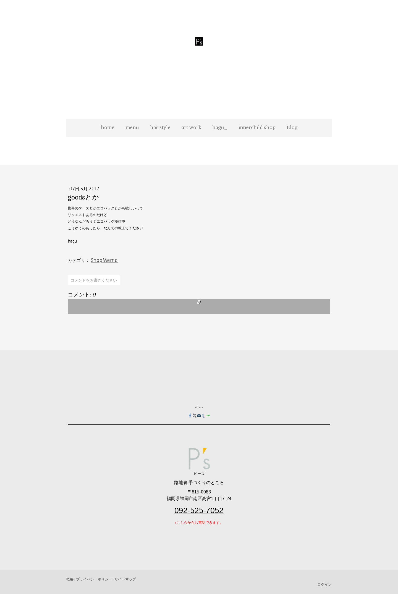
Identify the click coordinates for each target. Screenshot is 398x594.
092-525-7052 (199, 510)
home (107, 127)
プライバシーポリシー (94, 579)
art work (191, 127)
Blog (292, 127)
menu (132, 127)
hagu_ (219, 127)
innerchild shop (257, 127)
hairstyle (160, 127)
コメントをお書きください (93, 280)
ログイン (324, 584)
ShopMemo (104, 260)
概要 (70, 579)
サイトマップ (125, 579)
